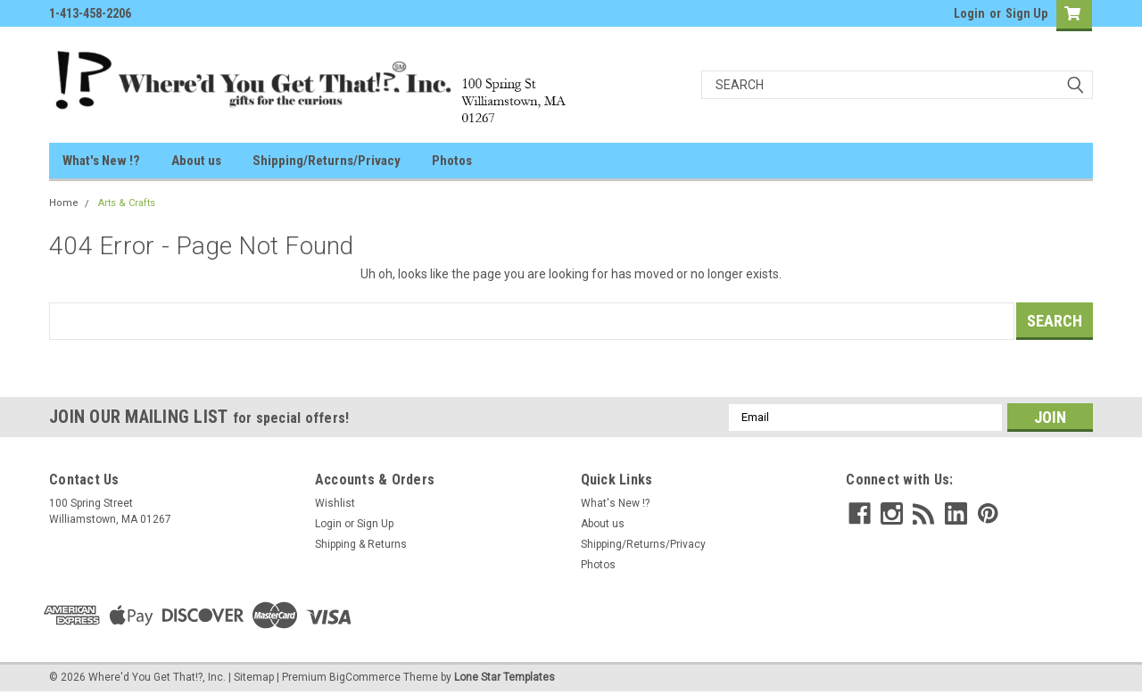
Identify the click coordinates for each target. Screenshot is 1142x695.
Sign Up (1026, 13)
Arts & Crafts (126, 203)
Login (969, 13)
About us (196, 161)
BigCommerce (365, 677)
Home (64, 203)
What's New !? (101, 161)
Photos (452, 161)
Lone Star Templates (504, 677)
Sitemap (254, 677)
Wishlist (335, 503)
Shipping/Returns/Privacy (326, 161)
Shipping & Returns (361, 544)
